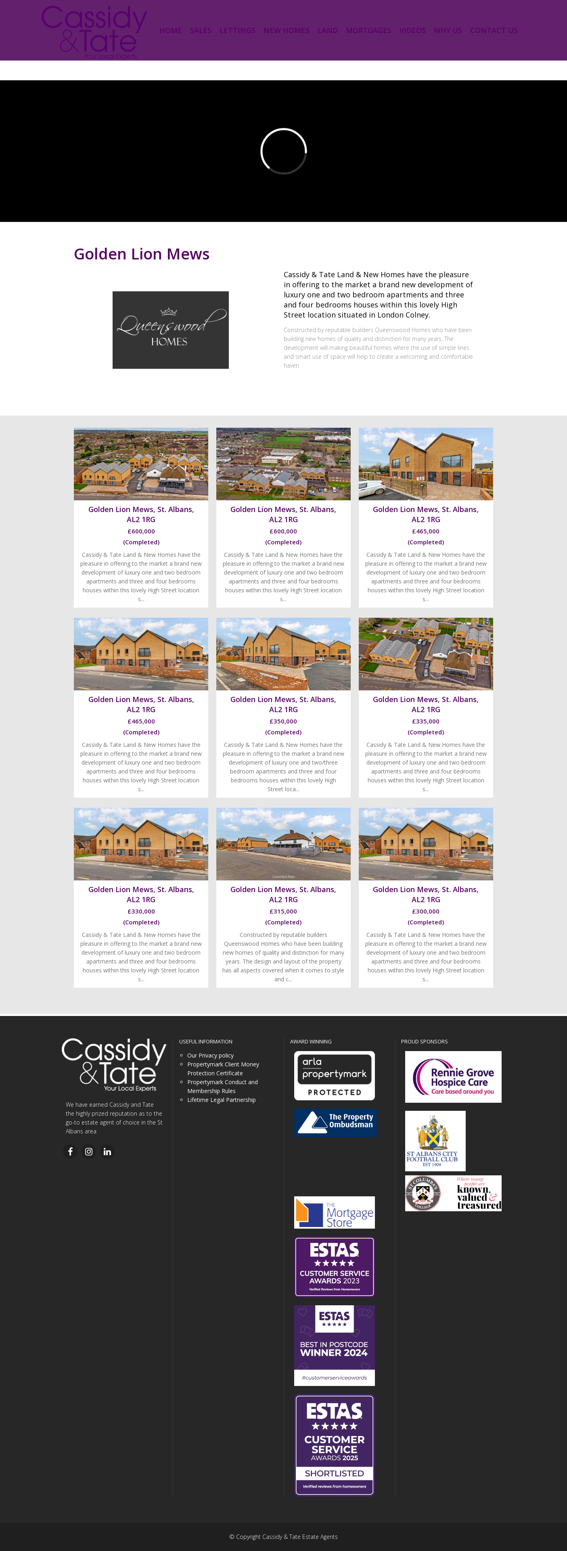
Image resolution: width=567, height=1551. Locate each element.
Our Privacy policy (210, 1055)
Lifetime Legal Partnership (221, 1100)
